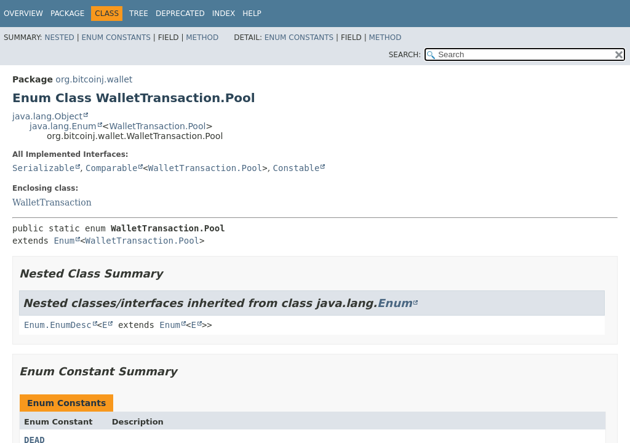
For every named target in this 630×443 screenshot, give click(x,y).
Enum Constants (115, 37)
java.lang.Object (47, 116)
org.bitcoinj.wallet (93, 79)
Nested (59, 37)
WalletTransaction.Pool (157, 126)
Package (67, 13)
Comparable (111, 168)
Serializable (43, 168)
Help (251, 13)
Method (202, 37)
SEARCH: (405, 54)
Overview (23, 13)
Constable (296, 168)
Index (224, 13)
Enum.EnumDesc (58, 325)
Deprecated (180, 13)
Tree (138, 13)
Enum (64, 240)
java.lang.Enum (63, 126)
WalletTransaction (52, 202)
